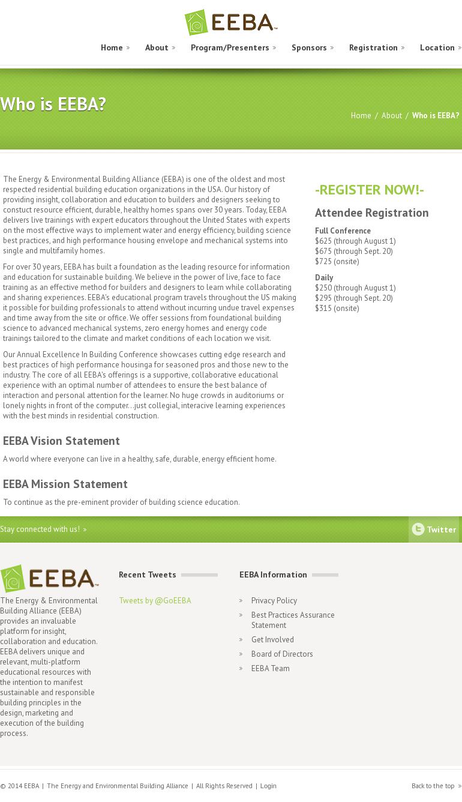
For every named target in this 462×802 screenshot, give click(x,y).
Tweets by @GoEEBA (155, 600)
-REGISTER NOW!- (369, 189)
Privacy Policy (274, 600)
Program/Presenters (230, 47)
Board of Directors (282, 654)
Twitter (441, 529)
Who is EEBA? (436, 115)
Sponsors (309, 47)
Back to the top (433, 786)
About (157, 47)
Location (437, 47)
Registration (373, 47)
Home (112, 47)
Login (268, 785)
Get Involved (272, 640)
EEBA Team (270, 668)
